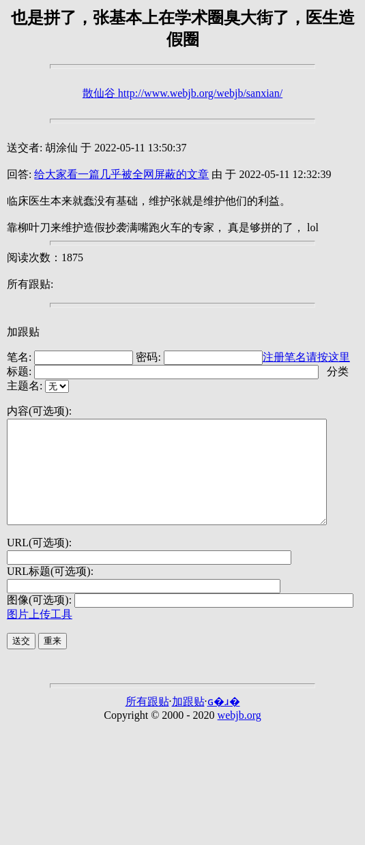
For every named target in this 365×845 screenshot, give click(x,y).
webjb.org (239, 735)
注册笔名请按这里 (306, 357)
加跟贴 (23, 332)
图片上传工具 (39, 634)
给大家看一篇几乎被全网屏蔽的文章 (121, 174)
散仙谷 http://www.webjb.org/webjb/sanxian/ (182, 93)
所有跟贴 (147, 722)
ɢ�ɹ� (223, 722)
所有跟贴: (30, 284)
